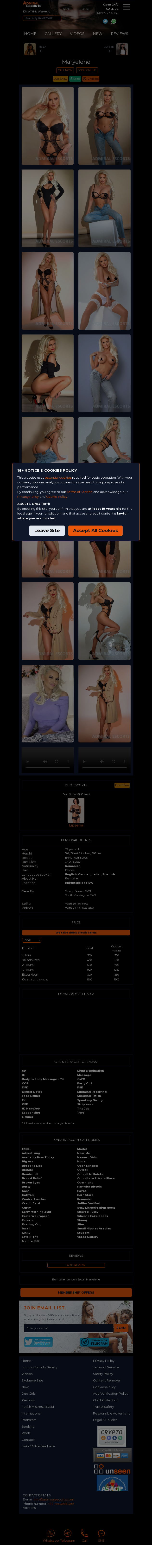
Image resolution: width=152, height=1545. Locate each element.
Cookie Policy (56, 496)
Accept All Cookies (95, 530)
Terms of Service (80, 492)
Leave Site (47, 530)
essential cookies (58, 477)
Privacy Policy (28, 496)
